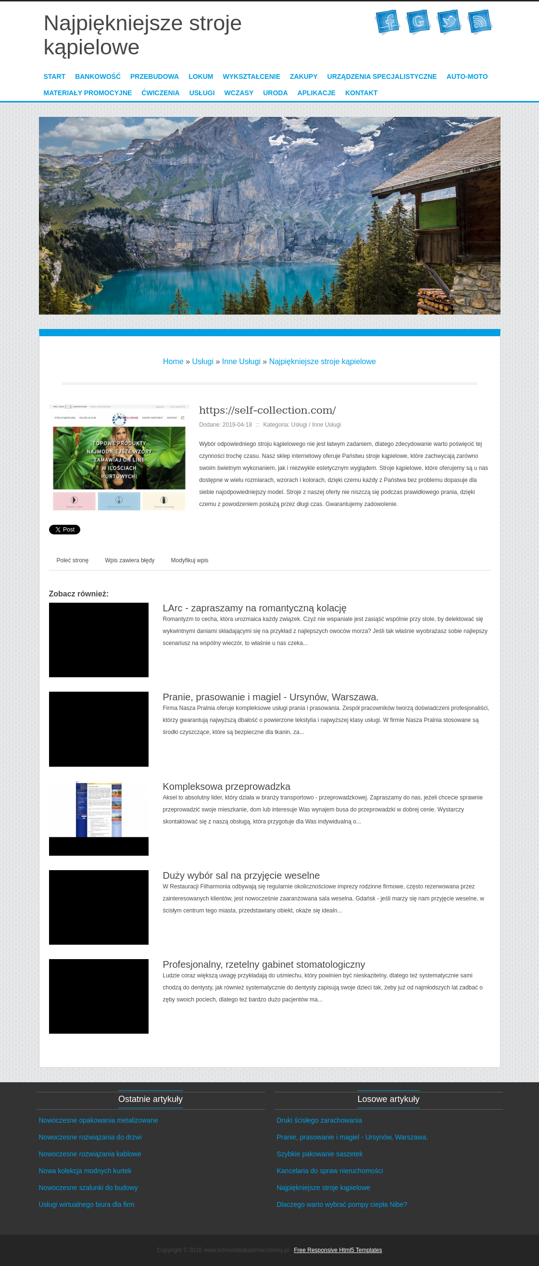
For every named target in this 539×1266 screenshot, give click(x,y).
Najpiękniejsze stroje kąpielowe (322, 361)
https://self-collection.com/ (267, 410)
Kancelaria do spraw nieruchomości (330, 1171)
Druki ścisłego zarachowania (319, 1120)
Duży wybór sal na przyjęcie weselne (241, 875)
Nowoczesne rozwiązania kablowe (90, 1154)
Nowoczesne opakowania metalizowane (98, 1120)
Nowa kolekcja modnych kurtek (85, 1171)
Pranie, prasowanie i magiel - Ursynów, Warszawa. (271, 697)
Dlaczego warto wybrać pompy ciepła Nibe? (342, 1204)
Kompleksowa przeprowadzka (227, 786)
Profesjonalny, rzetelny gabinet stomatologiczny (264, 964)
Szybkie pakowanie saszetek (320, 1154)
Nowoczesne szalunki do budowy (88, 1187)
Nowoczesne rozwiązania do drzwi (90, 1137)
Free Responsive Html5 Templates (338, 1250)
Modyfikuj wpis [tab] (190, 560)
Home (173, 361)
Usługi (202, 361)
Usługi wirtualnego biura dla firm (87, 1204)
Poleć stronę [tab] (73, 560)
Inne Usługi (241, 361)
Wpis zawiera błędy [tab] (129, 560)
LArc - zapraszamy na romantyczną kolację (255, 608)
